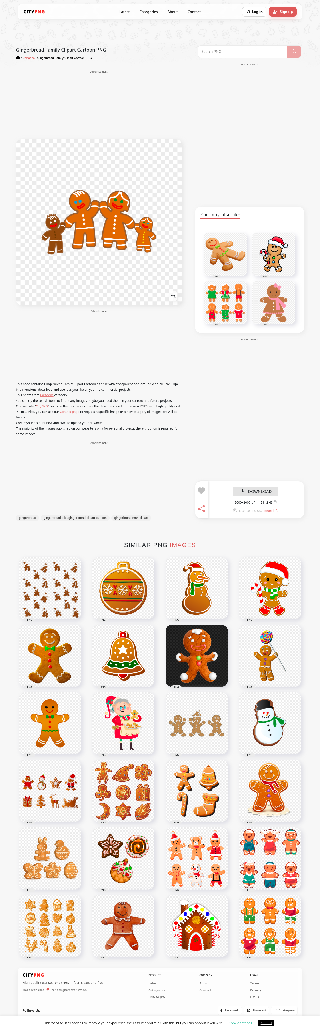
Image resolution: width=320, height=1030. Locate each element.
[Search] (294, 52)
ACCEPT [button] (266, 1023)
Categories (148, 11)
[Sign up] (283, 12)
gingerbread (27, 518)
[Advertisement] (99, 105)
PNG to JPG (156, 997)
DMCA (255, 997)
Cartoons (47, 395)
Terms (255, 983)
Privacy (255, 990)
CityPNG (42, 406)
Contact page (69, 412)
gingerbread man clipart (131, 518)
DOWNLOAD (256, 492)
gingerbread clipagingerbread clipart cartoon (75, 518)
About (173, 11)
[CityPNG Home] (34, 12)
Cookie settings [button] (240, 1023)
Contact (194, 11)
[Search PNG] (242, 52)
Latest (124, 11)
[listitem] (230, 1010)
